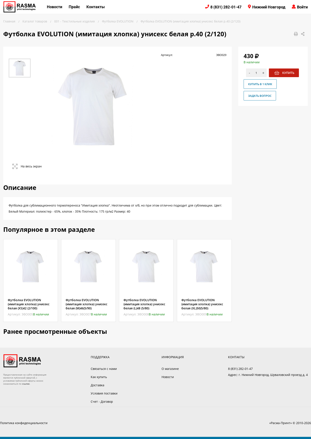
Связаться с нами (104, 369)
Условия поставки (104, 393)
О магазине (170, 369)
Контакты (95, 7)
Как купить (99, 377)
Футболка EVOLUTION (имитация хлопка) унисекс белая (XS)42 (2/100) (28, 304)
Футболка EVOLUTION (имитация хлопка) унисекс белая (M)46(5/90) (86, 304)
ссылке (26, 383)
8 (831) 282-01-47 (225, 7)
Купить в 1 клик (260, 84)
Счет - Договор (102, 401)
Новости (54, 7)
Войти (302, 7)
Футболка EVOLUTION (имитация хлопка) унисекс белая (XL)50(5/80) (202, 304)
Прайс (74, 7)
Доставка (97, 385)
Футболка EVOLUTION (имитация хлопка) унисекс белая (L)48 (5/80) (144, 304)
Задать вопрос (259, 96)
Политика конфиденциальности (24, 423)
